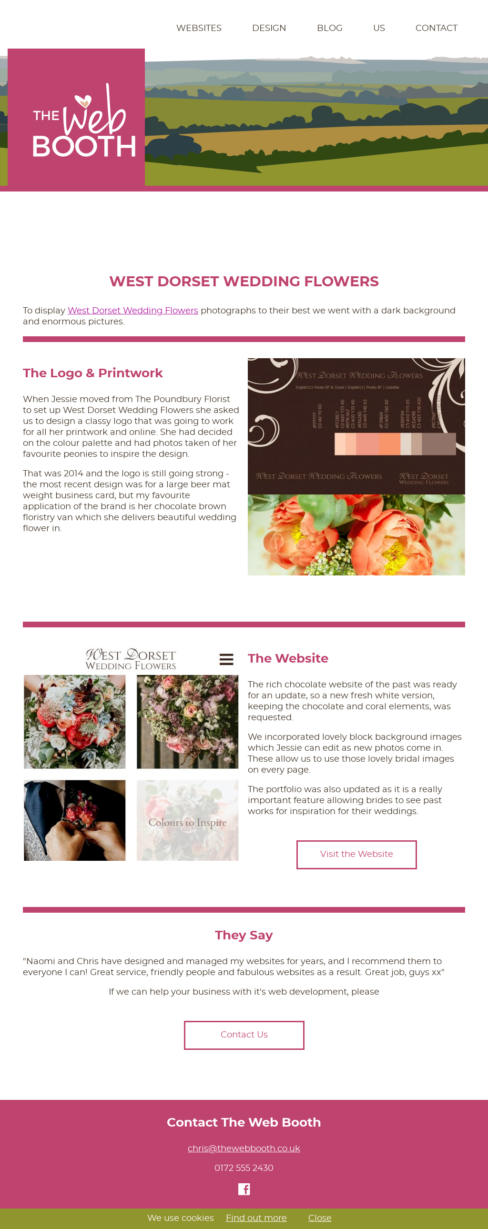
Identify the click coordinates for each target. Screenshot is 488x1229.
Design (269, 28)
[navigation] (244, 28)
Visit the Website (356, 854)
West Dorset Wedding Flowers (133, 311)
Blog (330, 28)
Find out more (256, 1218)
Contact (437, 28)
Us (379, 28)
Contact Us (244, 1035)
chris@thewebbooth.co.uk (244, 1149)
